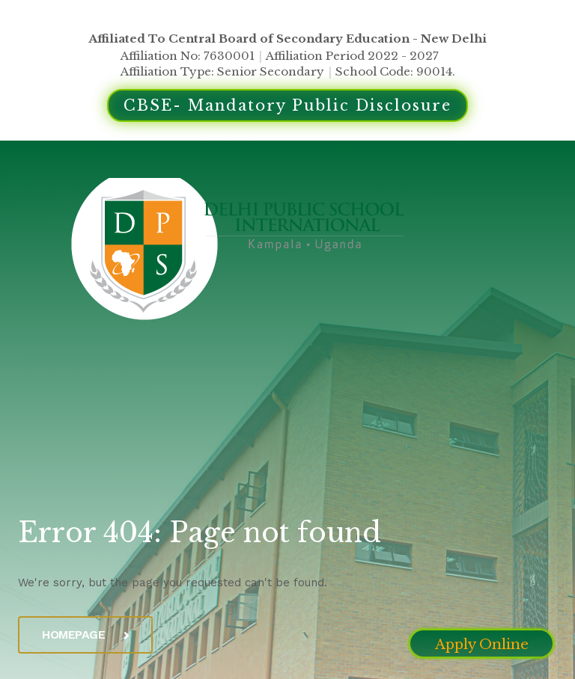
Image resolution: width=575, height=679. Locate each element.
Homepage (85, 634)
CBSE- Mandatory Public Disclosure (287, 105)
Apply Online (482, 644)
